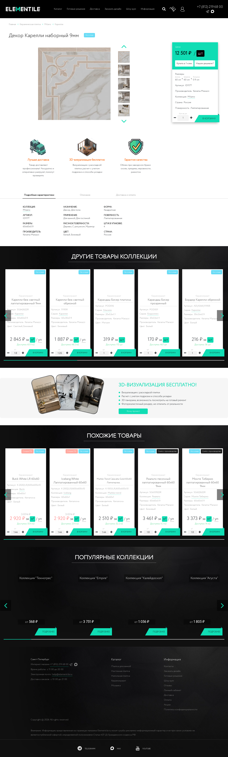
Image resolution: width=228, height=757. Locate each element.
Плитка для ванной (121, 666)
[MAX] (115, 748)
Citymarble (113, 496)
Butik (22, 489)
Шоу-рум (131, 9)
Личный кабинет (172, 690)
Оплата (167, 700)
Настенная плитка (120, 671)
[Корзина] (173, 9)
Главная (12, 24)
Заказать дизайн (113, 9)
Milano (191, 96)
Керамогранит (118, 680)
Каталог (57, 9)
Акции (167, 704)
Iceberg (67, 493)
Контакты (169, 666)
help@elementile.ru (62, 674)
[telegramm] (86, 748)
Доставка (95, 9)
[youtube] (143, 748)
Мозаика (116, 685)
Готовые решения (76, 9)
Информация (147, 9)
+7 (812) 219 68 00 (210, 7)
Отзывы (168, 685)
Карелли (19, 310)
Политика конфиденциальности (180, 709)
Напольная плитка (120, 676)
